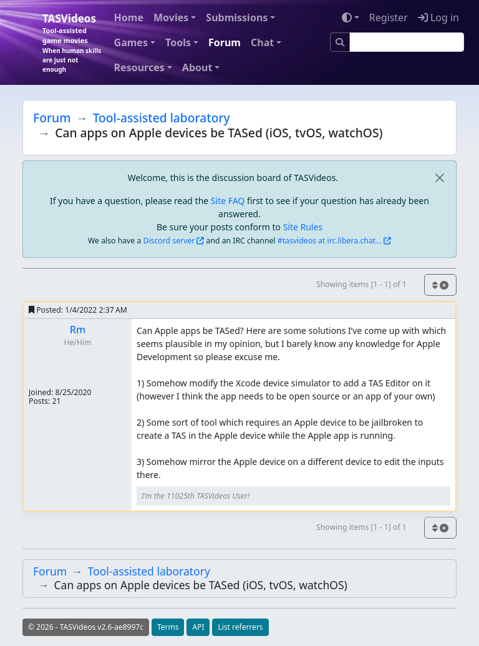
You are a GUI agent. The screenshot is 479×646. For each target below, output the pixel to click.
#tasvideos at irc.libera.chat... (330, 240)
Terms (168, 627)
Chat (262, 42)
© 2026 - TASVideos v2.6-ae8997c (85, 627)
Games (131, 42)
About (197, 67)
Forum (224, 42)
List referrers (240, 627)
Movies (170, 17)
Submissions (237, 17)
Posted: (78, 310)
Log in (438, 17)
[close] (439, 177)
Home (128, 17)
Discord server (169, 240)
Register (388, 17)
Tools (178, 42)
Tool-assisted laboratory (161, 117)
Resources (139, 67)
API (198, 627)
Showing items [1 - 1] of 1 (361, 284)
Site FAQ (227, 201)
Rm (77, 329)
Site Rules (302, 227)
